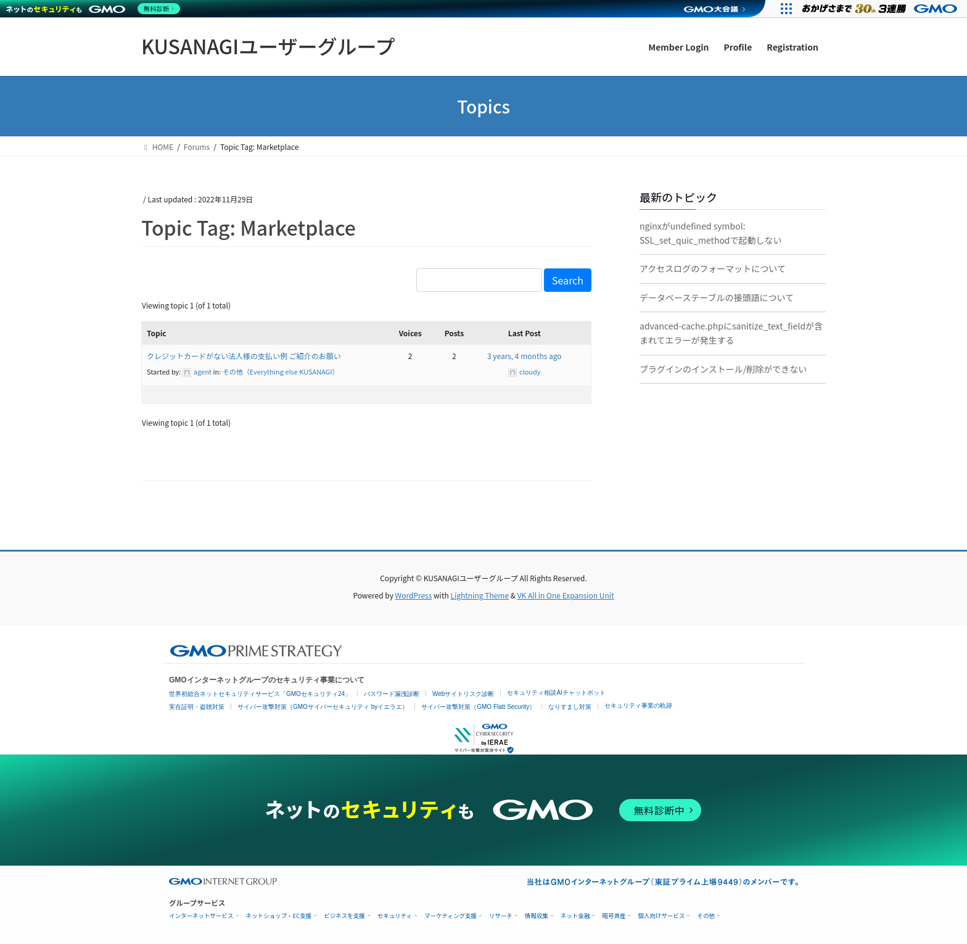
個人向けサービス (661, 916)
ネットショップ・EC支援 (279, 916)
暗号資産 (613, 916)
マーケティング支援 (450, 916)
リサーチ (500, 916)
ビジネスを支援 (344, 916)
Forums (197, 146)
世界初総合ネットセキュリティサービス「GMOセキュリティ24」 (260, 693)
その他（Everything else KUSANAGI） (281, 371)
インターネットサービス (201, 916)
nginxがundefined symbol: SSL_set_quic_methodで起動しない (711, 233)
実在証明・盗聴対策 (196, 706)
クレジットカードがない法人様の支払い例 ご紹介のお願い (244, 355)
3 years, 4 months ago (524, 355)
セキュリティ (394, 916)
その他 (706, 916)
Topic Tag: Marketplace (248, 227)
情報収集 (536, 916)
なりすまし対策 (569, 706)
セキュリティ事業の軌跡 (638, 705)
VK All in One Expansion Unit (565, 595)
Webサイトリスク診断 (463, 693)
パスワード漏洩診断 (391, 693)
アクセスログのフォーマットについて (713, 268)
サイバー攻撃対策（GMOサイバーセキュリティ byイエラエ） (322, 706)
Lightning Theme (479, 595)
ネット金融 (575, 916)
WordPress (413, 595)
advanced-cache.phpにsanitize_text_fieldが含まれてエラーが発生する (731, 333)
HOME (157, 146)
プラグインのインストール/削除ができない (723, 369)
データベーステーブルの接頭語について (717, 297)
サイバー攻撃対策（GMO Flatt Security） (478, 706)
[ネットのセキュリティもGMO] (94, 8)
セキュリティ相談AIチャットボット (556, 692)
